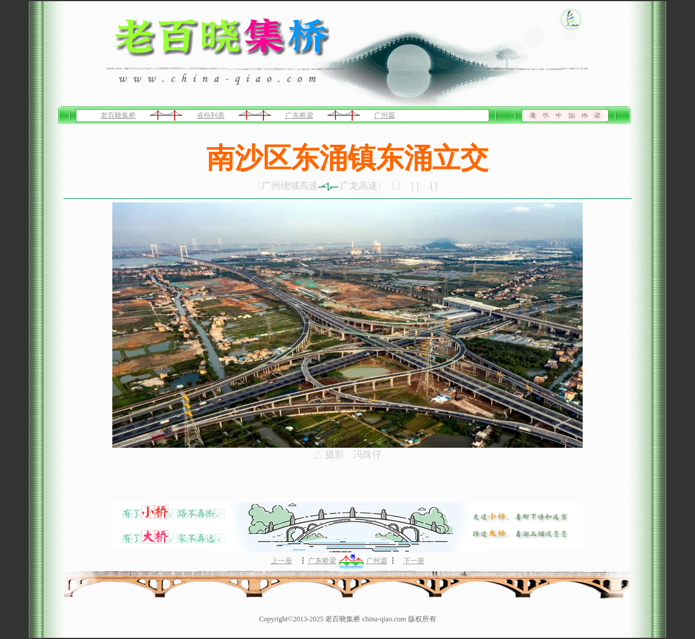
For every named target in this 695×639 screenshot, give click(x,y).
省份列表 (210, 115)
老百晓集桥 (118, 115)
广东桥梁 (299, 115)
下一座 (414, 561)
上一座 (281, 561)
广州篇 (384, 115)
